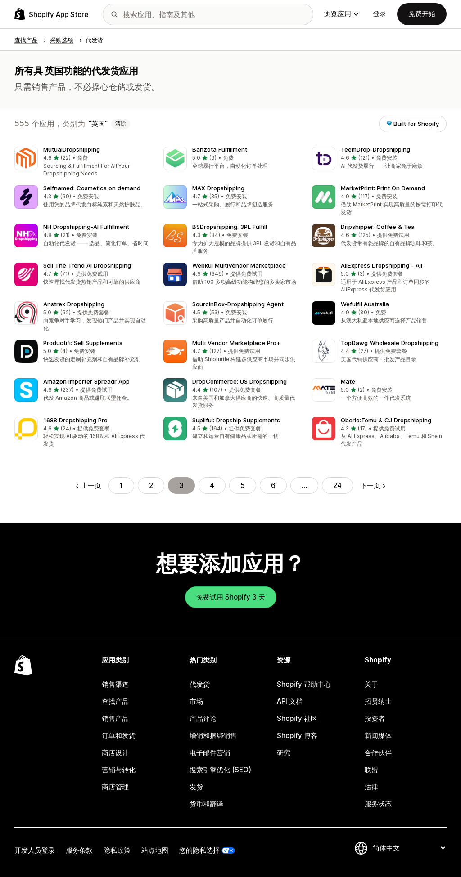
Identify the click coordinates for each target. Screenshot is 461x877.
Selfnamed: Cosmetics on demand (91, 188)
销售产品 (115, 718)
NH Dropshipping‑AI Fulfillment (86, 226)
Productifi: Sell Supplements (82, 342)
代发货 (200, 684)
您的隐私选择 (199, 850)
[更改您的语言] (409, 848)
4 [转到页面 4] (212, 485)
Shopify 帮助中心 (304, 684)
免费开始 (421, 13)
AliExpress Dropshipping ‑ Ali (381, 265)
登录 (379, 13)
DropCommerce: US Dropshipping (239, 381)
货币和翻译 (206, 804)
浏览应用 (341, 13)
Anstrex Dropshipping (73, 304)
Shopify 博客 (297, 735)
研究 (283, 752)
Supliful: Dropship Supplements (236, 420)
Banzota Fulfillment (219, 149)
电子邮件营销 (210, 752)
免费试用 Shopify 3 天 (230, 597)
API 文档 (290, 701)
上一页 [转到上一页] (88, 485)
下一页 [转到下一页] (372, 485)
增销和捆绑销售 (213, 735)
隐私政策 (117, 850)
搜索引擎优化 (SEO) (220, 769)
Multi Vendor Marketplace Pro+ (236, 342)
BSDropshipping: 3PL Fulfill (229, 226)
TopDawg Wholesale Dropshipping (389, 342)
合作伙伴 (378, 752)
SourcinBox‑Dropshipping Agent (238, 304)
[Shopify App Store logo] (51, 14)
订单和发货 (119, 735)
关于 (371, 684)
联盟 (371, 769)
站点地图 (154, 850)
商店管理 (115, 787)
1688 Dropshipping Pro (75, 420)
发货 (196, 787)
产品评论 (203, 718)
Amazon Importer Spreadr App (86, 381)
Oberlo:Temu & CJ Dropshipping (386, 420)
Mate (348, 381)
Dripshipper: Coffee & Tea (378, 226)
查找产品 (115, 701)
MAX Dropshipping (218, 188)
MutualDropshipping (71, 149)
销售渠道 (115, 684)
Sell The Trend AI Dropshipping (87, 265)
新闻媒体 (378, 735)
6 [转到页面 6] (273, 485)
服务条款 (79, 850)
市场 (196, 701)
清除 (120, 124)
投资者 (375, 718)
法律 (371, 787)
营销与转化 (119, 769)
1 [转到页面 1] (121, 485)
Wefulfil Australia (365, 304)
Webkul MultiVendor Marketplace (239, 265)
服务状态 (378, 804)
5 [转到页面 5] (242, 485)
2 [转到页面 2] (151, 485)
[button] (81, 162)
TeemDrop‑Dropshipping (375, 149)
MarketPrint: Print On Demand (383, 188)
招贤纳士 (378, 701)
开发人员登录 (34, 850)
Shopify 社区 (297, 718)
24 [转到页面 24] (337, 485)
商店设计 (115, 752)
